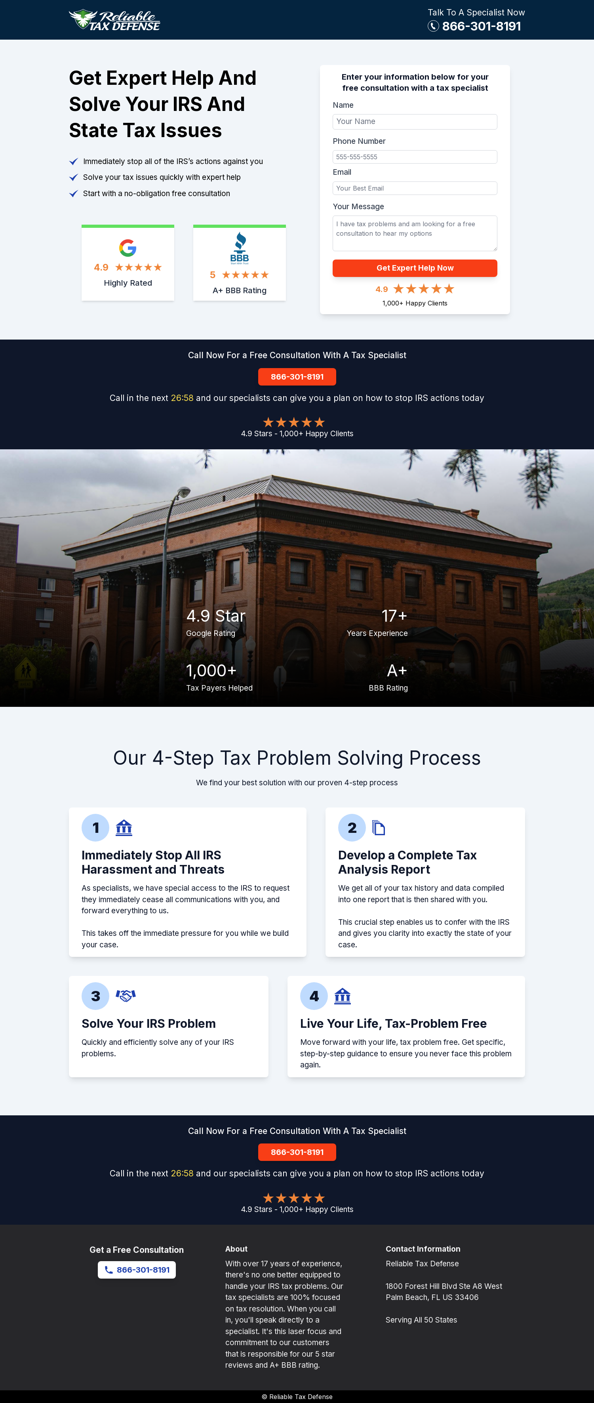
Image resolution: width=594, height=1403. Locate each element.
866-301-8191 (481, 26)
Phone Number (359, 141)
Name (343, 105)
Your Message (358, 206)
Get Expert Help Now (415, 268)
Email (342, 172)
